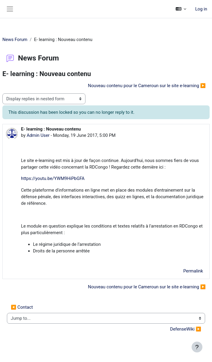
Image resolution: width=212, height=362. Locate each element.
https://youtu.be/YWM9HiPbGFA (53, 178)
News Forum (14, 39)
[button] (181, 9)
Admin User (38, 135)
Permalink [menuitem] (193, 271)
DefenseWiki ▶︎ (185, 329)
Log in (201, 9)
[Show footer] (197, 347)
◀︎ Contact (22, 307)
